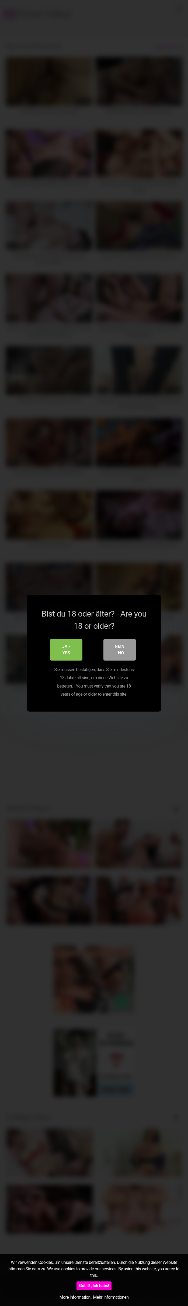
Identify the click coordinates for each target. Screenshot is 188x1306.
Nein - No (119, 649)
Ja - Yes (66, 649)
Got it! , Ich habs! (94, 1285)
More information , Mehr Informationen (93, 1297)
